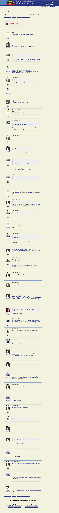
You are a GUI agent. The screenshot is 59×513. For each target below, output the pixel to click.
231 (8, 206)
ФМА (8, 66)
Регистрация (52, 6)
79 (7, 264)
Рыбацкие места (23, 3)
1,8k (8, 391)
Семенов (7, 328)
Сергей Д (7, 384)
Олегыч (8, 416)
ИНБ (8, 307)
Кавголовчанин (7, 318)
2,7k (8, 59)
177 (17, 496)
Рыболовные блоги (28, 3)
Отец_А (8, 42)
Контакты (33, 3)
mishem (8, 293)
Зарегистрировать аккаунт (14, 507)
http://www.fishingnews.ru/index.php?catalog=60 (18, 129)
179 (20, 496)
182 (25, 496)
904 (8, 84)
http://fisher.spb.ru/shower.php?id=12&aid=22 (18, 443)
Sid (7, 120)
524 (8, 443)
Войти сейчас (31, 507)
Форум (19, 3)
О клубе (17, 3)
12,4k (8, 37)
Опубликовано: (16, 66)
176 (15, 496)
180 (22, 496)
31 (7, 325)
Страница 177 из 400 (34, 496)
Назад (7, 496)
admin (14, 27)
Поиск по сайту (7, 26)
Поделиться (32, 14)
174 (12, 496)
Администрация (15, 22)
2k (7, 335)
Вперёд (28, 496)
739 (8, 279)
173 (10, 496)
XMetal (8, 257)
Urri (7, 372)
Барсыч (8, 272)
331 (8, 254)
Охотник (7, 146)
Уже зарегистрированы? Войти (45, 6)
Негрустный (8, 247)
